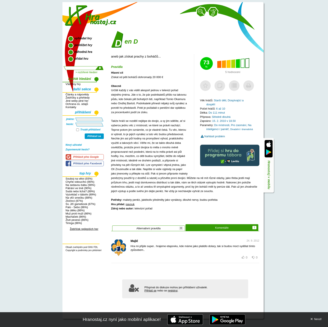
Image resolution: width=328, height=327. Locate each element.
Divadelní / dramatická (241, 129)
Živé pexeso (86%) (77, 219)
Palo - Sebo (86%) (77, 207)
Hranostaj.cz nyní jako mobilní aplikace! (122, 319)
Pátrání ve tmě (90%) (78, 188)
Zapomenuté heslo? (78, 149)
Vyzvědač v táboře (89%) (81, 194)
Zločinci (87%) (74, 200)
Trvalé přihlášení (88, 129)
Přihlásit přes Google (86, 156)
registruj (172, 290)
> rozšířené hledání (86, 72)
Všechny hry (73, 84)
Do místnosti (221, 125)
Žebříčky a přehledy (78, 97)
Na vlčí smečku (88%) (79, 197)
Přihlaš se (150, 290)
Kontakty (71, 107)
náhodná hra (83, 52)
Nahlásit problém (213, 136)
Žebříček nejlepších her (84, 229)
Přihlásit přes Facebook (87, 163)
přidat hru (81, 58)
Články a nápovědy (77, 94)
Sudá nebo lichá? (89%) (80, 191)
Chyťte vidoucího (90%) (80, 181)
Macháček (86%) (76, 216)
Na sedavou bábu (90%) (80, 185)
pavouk (130, 204)
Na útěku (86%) (75, 210)
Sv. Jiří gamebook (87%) (80, 204)
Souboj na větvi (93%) (79, 178)
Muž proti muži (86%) (78, 213)
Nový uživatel (74, 144)
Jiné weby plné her (77, 100)
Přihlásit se (94, 136)
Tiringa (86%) (74, 223)
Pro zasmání (238, 125)
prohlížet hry (83, 45)
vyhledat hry (83, 38)
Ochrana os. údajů (77, 104)
